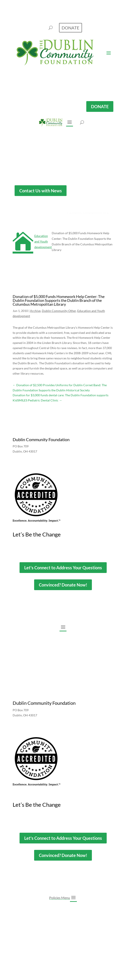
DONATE (100, 106)
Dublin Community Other (59, 311)
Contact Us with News (40, 190)
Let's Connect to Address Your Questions (63, 567)
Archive (35, 311)
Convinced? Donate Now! (63, 584)
